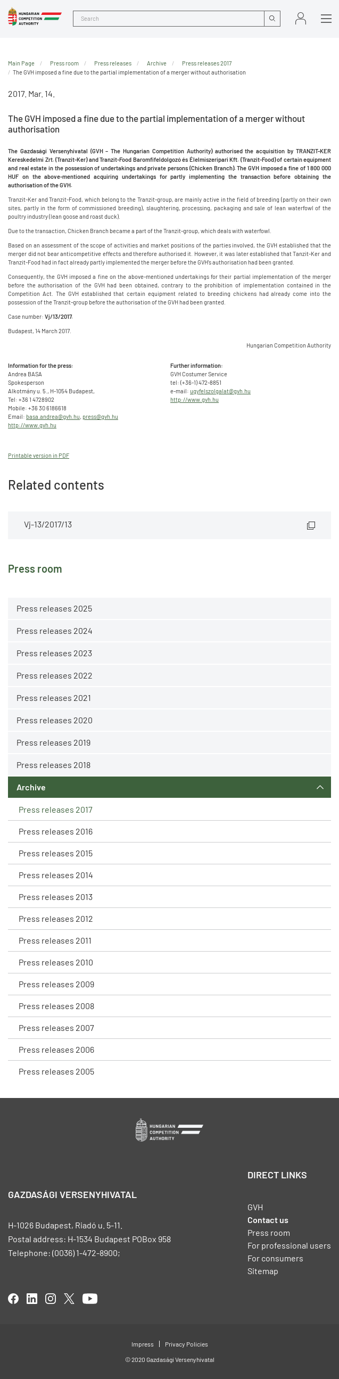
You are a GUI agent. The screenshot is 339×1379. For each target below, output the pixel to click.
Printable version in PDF (38, 455)
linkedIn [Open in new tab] (32, 1298)
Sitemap (262, 1271)
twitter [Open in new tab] (69, 1298)
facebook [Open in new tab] (13, 1298)
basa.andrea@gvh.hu (53, 416)
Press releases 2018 (53, 764)
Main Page (21, 63)
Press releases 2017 (56, 809)
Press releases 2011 (55, 940)
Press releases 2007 (56, 1027)
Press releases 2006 (56, 1049)
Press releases (112, 63)
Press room (64, 63)
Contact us (267, 1220)
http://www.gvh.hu (32, 425)
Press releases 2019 (53, 742)
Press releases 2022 (54, 675)
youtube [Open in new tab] (89, 1298)
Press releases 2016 (56, 831)
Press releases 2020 (54, 720)
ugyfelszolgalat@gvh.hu (220, 390)
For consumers (275, 1258)
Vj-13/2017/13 (48, 524)
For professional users (289, 1245)
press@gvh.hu (100, 416)
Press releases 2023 (54, 653)
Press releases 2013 (56, 896)
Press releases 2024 (54, 630)
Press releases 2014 (56, 875)
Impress (142, 1344)
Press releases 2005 (56, 1071)
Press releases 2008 (56, 1006)
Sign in (300, 18)
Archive (31, 787)
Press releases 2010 (56, 962)
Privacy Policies (186, 1344)
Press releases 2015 (56, 853)
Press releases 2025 (54, 608)
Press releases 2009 (56, 984)
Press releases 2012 (56, 918)
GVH (255, 1207)
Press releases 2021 (53, 697)
